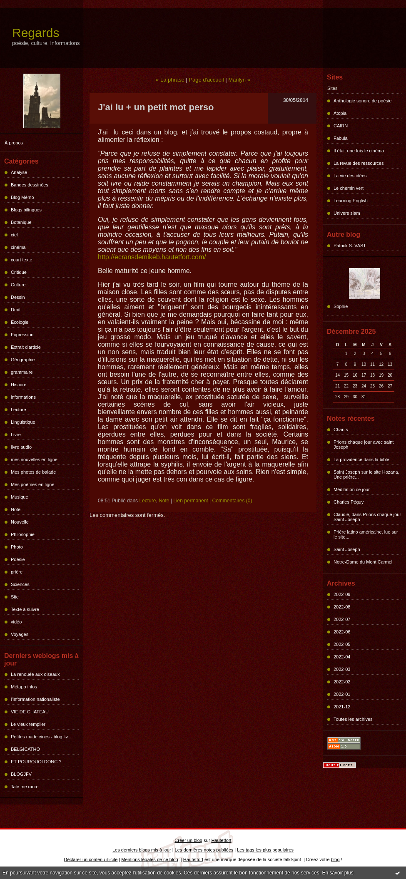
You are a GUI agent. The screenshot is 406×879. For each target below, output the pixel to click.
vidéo (16, 621)
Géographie (23, 359)
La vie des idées (350, 175)
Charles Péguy (349, 501)
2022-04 (342, 656)
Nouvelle (20, 521)
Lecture (18, 409)
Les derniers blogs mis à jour (141, 849)
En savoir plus (337, 873)
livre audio (21, 446)
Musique (19, 496)
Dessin (18, 297)
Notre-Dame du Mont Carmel (363, 561)
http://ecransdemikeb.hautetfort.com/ (152, 257)
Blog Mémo (22, 197)
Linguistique (23, 422)
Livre (16, 434)
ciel (14, 234)
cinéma (18, 247)
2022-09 (342, 594)
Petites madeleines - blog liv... (41, 736)
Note (15, 509)
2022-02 (342, 681)
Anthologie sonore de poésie (362, 100)
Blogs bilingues (26, 209)
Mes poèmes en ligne (33, 484)
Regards (35, 33)
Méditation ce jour (352, 489)
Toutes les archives (353, 719)
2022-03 (342, 669)
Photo (17, 546)
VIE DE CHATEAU (30, 711)
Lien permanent (190, 501)
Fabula (341, 138)
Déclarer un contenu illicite (90, 859)
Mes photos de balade (33, 471)
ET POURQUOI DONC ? (36, 761)
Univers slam (347, 213)
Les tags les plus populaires (265, 849)
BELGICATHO (25, 749)
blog (335, 859)
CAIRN (341, 125)
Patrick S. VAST (350, 245)
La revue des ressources (359, 163)
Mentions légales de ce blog (149, 859)
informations (23, 397)
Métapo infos (24, 686)
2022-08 (342, 606)
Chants (341, 429)
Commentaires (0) (232, 501)
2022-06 (342, 631)
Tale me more (25, 786)
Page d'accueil (206, 80)
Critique (19, 272)
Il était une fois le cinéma (359, 150)
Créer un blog (188, 840)
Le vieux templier (28, 724)
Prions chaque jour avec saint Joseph (364, 444)
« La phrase (170, 80)
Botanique (21, 222)
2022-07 (342, 619)
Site (15, 596)
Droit (15, 309)
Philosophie (23, 534)
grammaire (22, 372)
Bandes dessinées (29, 184)
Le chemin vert (349, 188)
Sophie (341, 306)
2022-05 (342, 644)
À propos (14, 142)
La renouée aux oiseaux (35, 674)
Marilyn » (239, 80)
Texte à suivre (25, 609)
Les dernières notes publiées (204, 849)
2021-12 (342, 706)
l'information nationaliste (35, 699)
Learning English (351, 200)
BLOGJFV (21, 774)
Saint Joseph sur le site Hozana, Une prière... (366, 474)
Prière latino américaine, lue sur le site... (366, 534)
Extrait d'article (26, 347)
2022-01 (342, 694)
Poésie (18, 559)
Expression (22, 334)
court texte (21, 259)
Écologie (19, 322)
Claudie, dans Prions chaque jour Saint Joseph (367, 517)
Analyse (19, 172)
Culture (18, 284)
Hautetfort (221, 840)
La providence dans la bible (361, 459)
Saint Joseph (347, 549)
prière (16, 571)
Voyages (19, 634)
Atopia (340, 113)
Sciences (20, 584)
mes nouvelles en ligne (34, 459)
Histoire (18, 384)
